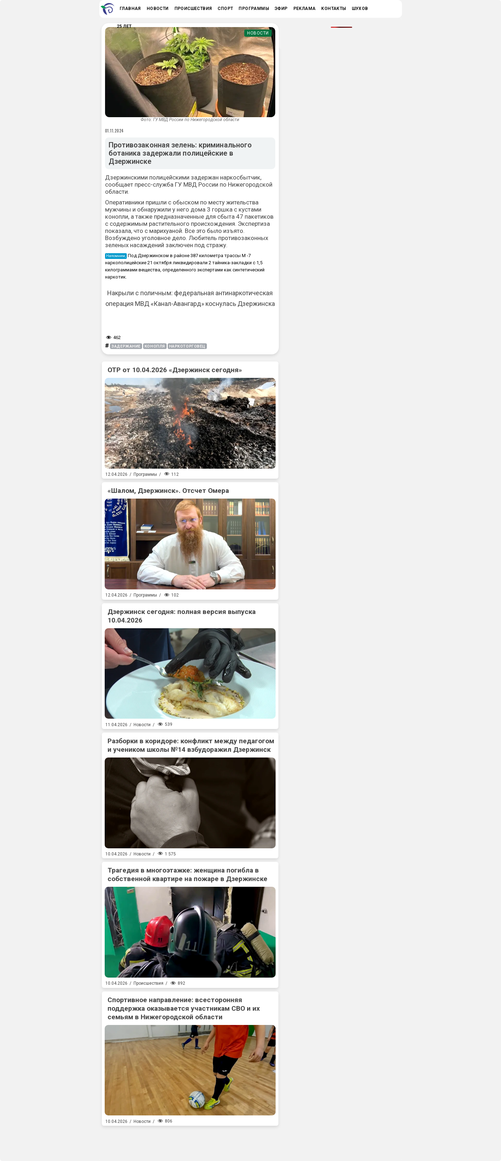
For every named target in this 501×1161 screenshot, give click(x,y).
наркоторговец (187, 346)
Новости (258, 33)
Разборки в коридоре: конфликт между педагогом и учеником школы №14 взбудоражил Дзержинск (191, 745)
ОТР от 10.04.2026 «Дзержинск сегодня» (175, 370)
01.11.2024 (114, 131)
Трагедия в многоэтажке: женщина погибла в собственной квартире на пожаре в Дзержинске (187, 874)
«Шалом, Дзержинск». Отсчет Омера (168, 490)
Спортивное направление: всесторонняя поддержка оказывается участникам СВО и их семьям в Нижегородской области (184, 1008)
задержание (126, 346)
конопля (155, 346)
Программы (145, 474)
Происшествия (148, 983)
